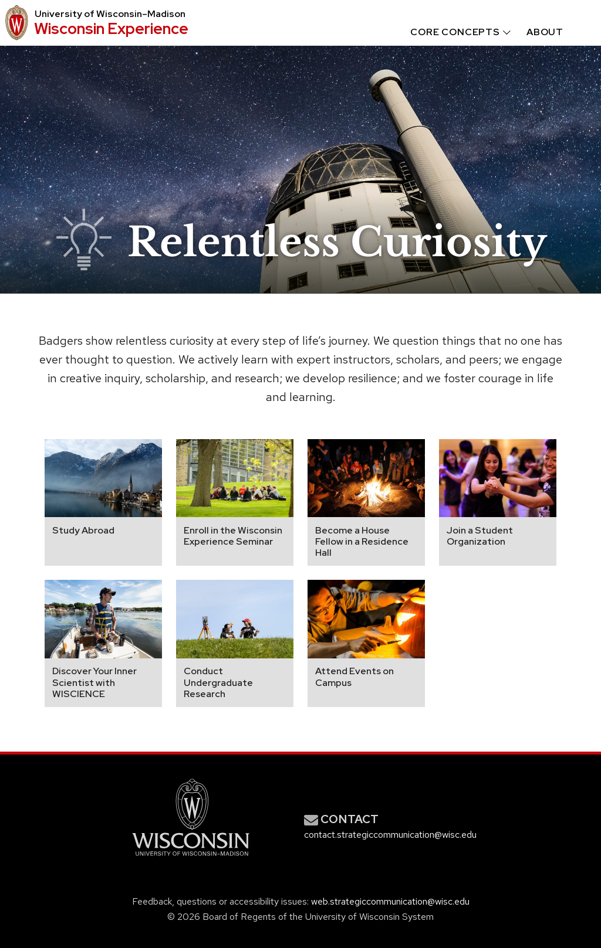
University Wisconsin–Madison (110, 14)
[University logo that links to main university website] (14, 23)
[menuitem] (449, 32)
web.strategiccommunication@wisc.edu (390, 901)
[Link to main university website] (190, 858)
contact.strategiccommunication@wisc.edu (390, 834)
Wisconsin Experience (111, 28)
